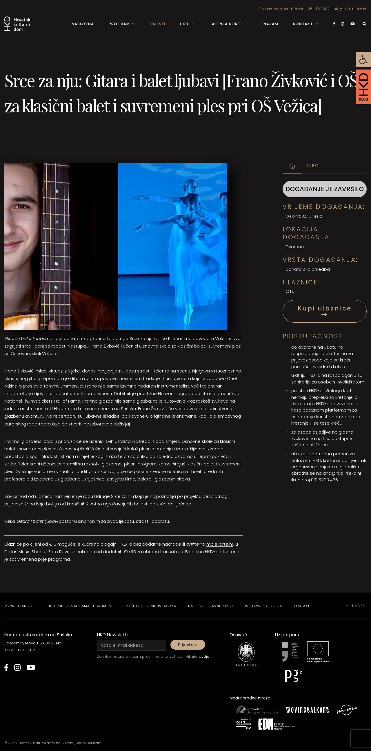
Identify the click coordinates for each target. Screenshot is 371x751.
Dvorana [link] (294, 247)
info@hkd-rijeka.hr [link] (350, 8)
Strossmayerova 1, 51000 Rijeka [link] (33, 643)
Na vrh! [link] (356, 605)
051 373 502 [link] (319, 8)
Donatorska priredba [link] (307, 269)
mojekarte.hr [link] (219, 544)
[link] (363, 59)
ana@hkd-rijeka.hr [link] (342, 473)
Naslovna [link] (83, 23)
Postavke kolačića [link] (263, 606)
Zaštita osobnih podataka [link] (151, 606)
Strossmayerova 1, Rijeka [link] (281, 8)
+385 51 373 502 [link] (19, 650)
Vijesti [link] (157, 23)
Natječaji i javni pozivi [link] (210, 606)
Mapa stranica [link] (18, 606)
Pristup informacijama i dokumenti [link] (79, 606)
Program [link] (119, 23)
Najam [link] (270, 23)
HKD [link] (184, 23)
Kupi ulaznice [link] (325, 311)
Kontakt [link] (303, 23)
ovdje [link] (204, 656)
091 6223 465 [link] (324, 480)
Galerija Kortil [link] (225, 23)
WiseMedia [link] (92, 743)
